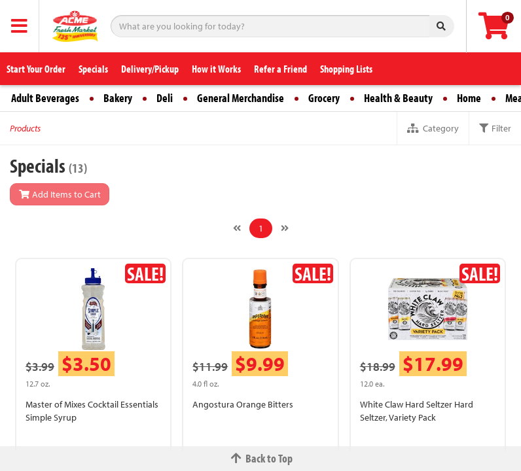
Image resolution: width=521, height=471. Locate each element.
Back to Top (260, 458)
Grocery (324, 97)
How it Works (216, 68)
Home (469, 97)
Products (25, 128)
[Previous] (237, 228)
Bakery (117, 97)
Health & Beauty (398, 97)
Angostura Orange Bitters (242, 404)
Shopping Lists (346, 68)
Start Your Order (36, 68)
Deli (164, 97)
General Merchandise (240, 97)
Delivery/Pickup (150, 68)
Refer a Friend (280, 68)
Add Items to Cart (59, 194)
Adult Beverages (45, 97)
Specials (93, 68)
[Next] (285, 228)
